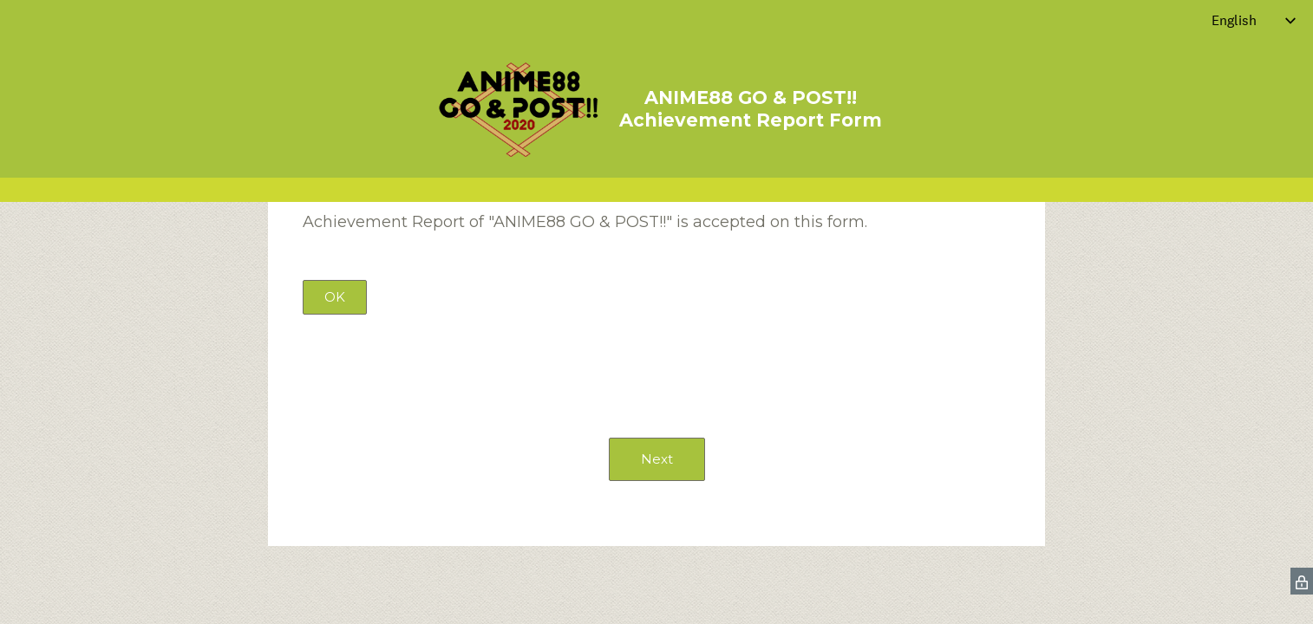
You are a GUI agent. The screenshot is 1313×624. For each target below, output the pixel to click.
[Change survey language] (1254, 20)
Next (657, 459)
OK (334, 297)
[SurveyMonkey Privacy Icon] (1302, 581)
